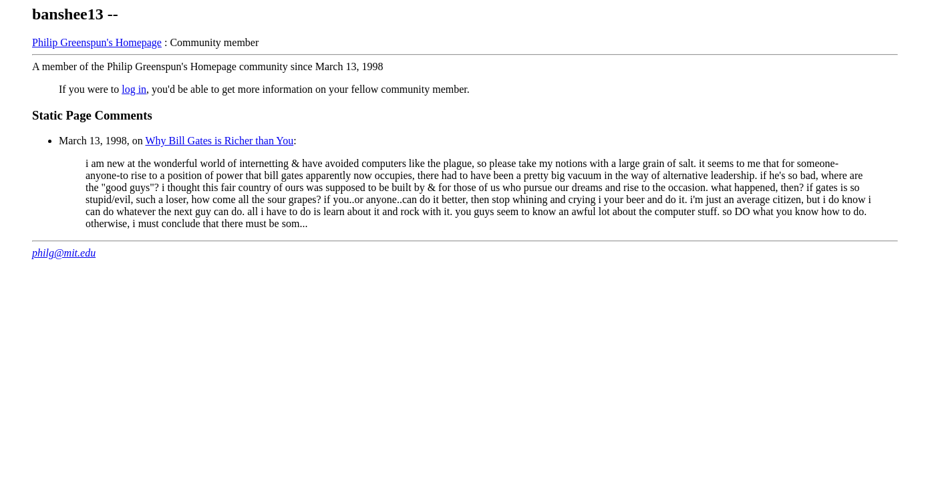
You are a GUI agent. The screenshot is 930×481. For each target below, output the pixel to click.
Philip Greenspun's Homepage (97, 42)
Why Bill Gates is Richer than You (219, 140)
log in (134, 89)
